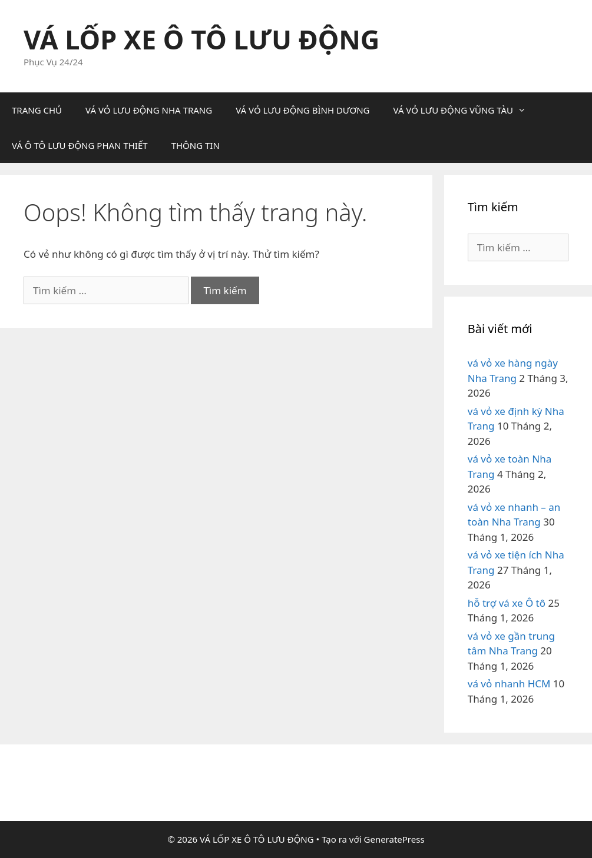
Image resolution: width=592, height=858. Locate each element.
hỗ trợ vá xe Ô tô (506, 603)
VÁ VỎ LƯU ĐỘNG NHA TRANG (148, 110)
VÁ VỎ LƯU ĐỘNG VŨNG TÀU (465, 110)
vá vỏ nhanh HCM (509, 683)
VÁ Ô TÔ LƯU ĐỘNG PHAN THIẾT (80, 145)
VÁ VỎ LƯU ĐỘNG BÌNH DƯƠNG (302, 110)
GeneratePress (394, 839)
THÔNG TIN (195, 145)
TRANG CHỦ (37, 110)
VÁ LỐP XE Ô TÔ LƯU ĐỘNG (201, 39)
